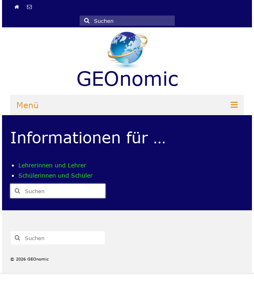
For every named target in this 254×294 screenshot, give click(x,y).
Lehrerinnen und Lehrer (52, 165)
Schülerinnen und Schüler (55, 175)
